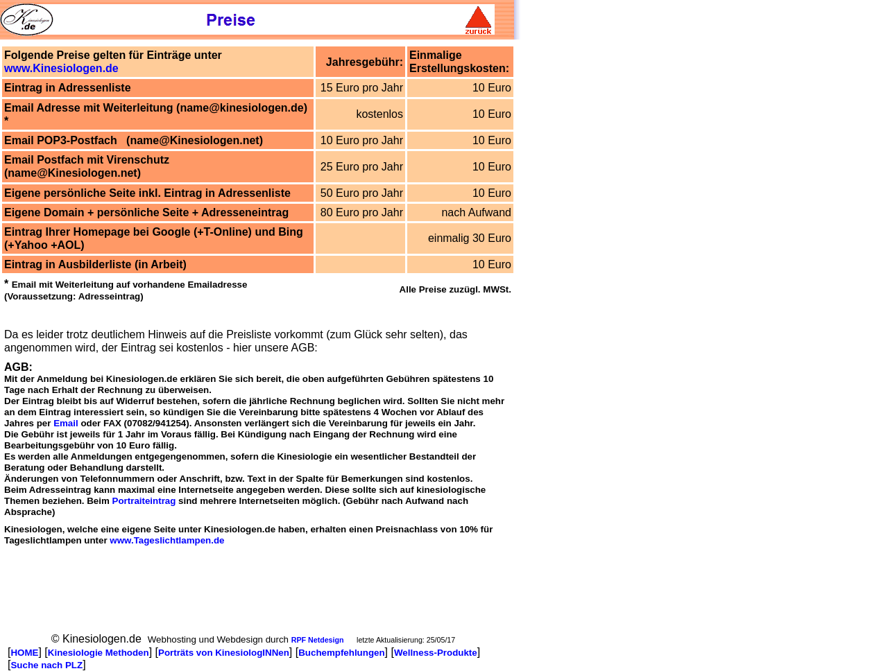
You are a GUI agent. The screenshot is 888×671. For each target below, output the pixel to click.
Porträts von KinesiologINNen (223, 652)
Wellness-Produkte (435, 652)
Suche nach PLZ (46, 665)
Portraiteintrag (144, 501)
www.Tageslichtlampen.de (167, 540)
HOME (24, 652)
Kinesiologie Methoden (98, 652)
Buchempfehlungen (341, 652)
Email (65, 423)
